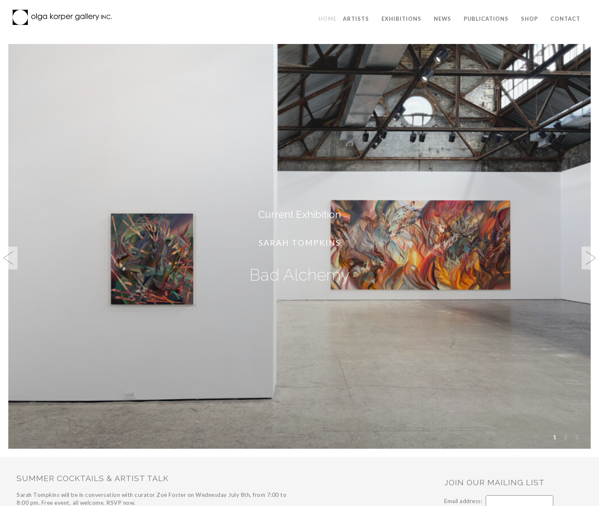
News (442, 18)
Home (327, 18)
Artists (356, 18)
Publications (486, 18)
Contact (565, 18)
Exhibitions (401, 18)
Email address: (463, 501)
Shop (529, 18)
